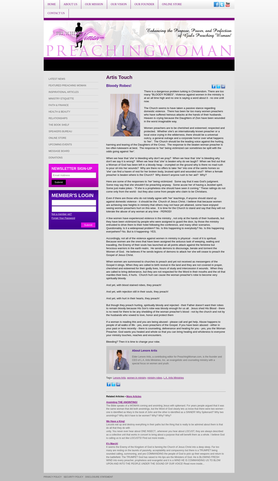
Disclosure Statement (99, 477)
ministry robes (154, 377)
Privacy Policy (53, 477)
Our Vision (119, 4)
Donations (56, 157)
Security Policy (73, 477)
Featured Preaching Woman (67, 85)
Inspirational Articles (64, 92)
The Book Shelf (59, 124)
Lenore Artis (119, 377)
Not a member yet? (62, 214)
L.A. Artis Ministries (174, 377)
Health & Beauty (59, 111)
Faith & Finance (59, 105)
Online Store (172, 4)
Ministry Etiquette (61, 98)
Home (52, 4)
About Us (70, 4)
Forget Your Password (63, 218)
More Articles (133, 396)
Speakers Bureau (60, 131)
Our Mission (94, 4)
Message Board (59, 151)
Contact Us (56, 13)
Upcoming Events (60, 144)
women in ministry (136, 377)
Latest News (57, 79)
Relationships (58, 118)
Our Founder (144, 4)
